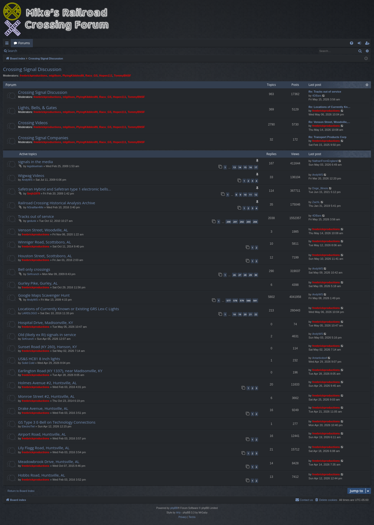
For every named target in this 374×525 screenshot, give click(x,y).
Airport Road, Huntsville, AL (42, 434)
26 (234, 275)
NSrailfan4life (35, 207)
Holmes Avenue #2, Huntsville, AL (47, 382)
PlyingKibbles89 (73, 75)
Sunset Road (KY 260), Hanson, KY (47, 346)
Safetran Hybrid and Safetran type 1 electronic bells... (64, 188)
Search (12, 51)
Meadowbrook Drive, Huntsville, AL (48, 461)
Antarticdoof (319, 357)
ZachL (316, 202)
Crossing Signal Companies (43, 138)
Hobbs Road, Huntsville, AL (41, 475)
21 (250, 314)
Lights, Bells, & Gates (37, 107)
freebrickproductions (33, 75)
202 (242, 221)
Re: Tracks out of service (325, 91)
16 (250, 167)
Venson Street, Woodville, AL (43, 229)
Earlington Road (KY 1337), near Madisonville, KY (60, 370)
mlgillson (55, 75)
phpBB (174, 508)
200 (228, 221)
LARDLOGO (29, 313)
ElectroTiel (28, 426)
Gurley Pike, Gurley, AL (38, 283)
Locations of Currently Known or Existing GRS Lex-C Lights (68, 308)
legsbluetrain (35, 166)
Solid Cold (28, 362)
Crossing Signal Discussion (32, 69)
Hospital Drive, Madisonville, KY (45, 322)
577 (228, 300)
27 (240, 275)
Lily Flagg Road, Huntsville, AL (43, 447)
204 (255, 221)
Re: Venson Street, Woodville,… (329, 121)
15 (245, 167)
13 (234, 167)
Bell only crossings (34, 269)
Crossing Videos (33, 122)
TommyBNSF (122, 75)
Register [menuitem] (368, 44)
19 (240, 314)
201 (235, 221)
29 (250, 275)
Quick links (8, 44)
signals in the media (35, 161)
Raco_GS (91, 75)
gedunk (31, 220)
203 (248, 221)
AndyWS (27, 179)
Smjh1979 (33, 193)
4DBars (317, 95)
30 (256, 275)
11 (250, 194)
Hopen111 (105, 75)
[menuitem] (351, 43)
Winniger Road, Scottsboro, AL (44, 241)
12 (256, 194)
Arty (178, 512)
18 (234, 314)
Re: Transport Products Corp (327, 137)
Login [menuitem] (360, 44)
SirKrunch (33, 274)
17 (256, 167)
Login (28, 51)
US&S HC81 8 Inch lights (39, 358)
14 (240, 167)
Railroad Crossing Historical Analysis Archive (56, 202)
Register (44, 51)
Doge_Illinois (320, 188)
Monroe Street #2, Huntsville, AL (46, 396)
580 (248, 300)
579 (242, 300)
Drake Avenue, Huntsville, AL (43, 408)
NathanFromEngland (325, 160)
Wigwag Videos (31, 175)
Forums (24, 43)
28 (245, 275)
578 (235, 300)
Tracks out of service (36, 216)
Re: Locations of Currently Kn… (329, 106)
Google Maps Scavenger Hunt (44, 295)
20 (245, 314)
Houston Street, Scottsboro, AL (45, 255)
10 (245, 194)
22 (256, 314)
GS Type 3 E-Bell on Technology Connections (56, 422)
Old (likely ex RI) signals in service (47, 334)
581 (255, 300)
